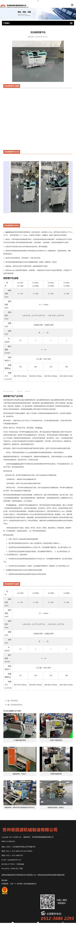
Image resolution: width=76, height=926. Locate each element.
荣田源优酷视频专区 (29, 884)
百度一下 (13, 884)
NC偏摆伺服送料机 (20, 749)
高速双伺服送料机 (56, 782)
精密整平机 (65, 239)
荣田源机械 (20, 864)
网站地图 (4, 880)
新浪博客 (20, 884)
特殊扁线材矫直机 (16, 705)
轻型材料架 (14, 700)
